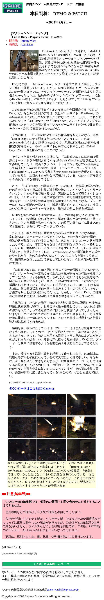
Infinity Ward (28, 40)
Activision (27, 44)
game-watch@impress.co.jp (63, 589)
